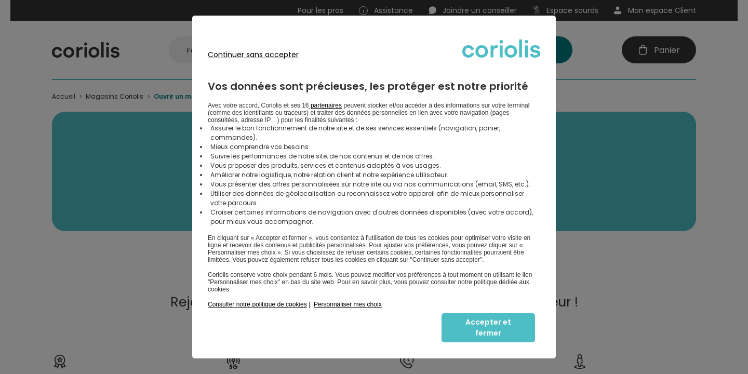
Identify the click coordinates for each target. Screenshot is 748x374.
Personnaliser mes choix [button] (348, 304)
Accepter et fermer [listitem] (488, 327)
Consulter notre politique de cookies (257, 304)
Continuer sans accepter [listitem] (253, 54)
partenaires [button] (325, 105)
